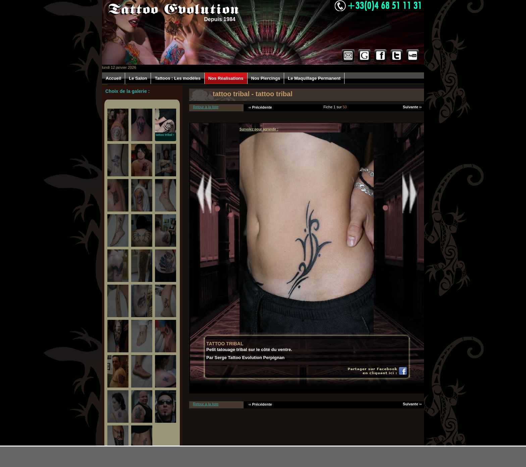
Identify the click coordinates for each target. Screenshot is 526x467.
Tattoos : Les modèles (177, 78)
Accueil (113, 78)
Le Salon (138, 78)
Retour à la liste (205, 107)
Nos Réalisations (226, 78)
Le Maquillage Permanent (314, 78)
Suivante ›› (412, 107)
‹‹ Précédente (260, 107)
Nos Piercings (265, 78)
